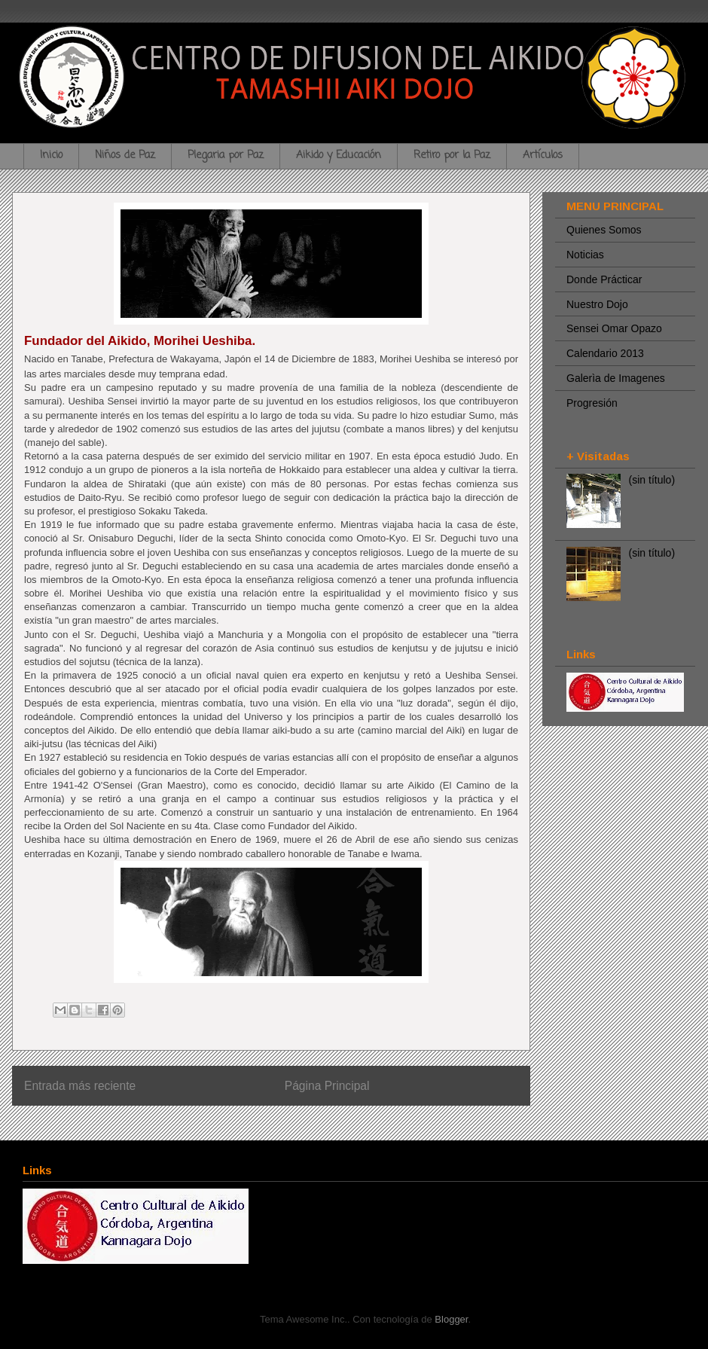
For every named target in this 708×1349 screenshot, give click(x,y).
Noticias (585, 255)
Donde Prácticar (604, 279)
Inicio (51, 155)
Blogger (451, 1319)
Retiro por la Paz (452, 155)
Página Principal (327, 1085)
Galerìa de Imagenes (615, 378)
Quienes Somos (604, 230)
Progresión (592, 403)
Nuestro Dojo (597, 304)
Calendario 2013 (605, 353)
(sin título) (652, 480)
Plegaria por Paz (226, 155)
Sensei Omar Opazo (614, 328)
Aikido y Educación (338, 155)
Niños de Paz (125, 155)
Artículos (543, 155)
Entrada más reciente (80, 1085)
